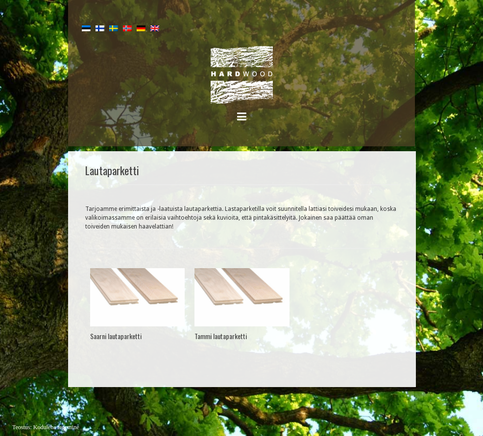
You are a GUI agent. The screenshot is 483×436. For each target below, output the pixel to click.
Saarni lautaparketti (116, 336)
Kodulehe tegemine (56, 427)
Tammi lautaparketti (220, 336)
